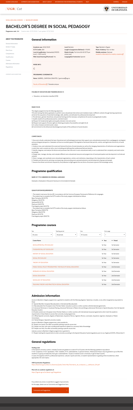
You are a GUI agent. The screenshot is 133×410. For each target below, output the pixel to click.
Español (116, 2)
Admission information (12, 63)
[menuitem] (11, 2)
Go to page (115, 233)
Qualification (9, 57)
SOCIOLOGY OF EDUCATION (41, 280)
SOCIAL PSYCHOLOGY (39, 258)
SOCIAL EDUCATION (39, 275)
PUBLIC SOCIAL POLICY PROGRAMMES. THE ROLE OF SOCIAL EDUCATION (56, 267)
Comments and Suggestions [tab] (41, 390)
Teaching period (66, 233)
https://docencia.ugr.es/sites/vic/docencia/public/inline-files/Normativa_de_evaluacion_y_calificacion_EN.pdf (66, 364)
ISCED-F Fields (10, 47)
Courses (8, 60)
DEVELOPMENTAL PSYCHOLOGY (43, 245)
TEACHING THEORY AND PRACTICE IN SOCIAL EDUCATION (51, 284)
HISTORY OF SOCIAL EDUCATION (43, 254)
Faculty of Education (40, 84)
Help (87, 2)
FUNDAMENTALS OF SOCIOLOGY (43, 249)
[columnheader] (66, 240)
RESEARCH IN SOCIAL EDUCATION (43, 271)
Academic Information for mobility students (109, 54)
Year (42, 233)
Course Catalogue (12, 2)
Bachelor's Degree (32, 20)
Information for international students (69, 2)
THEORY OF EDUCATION (40, 262)
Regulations (9, 67)
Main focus (9, 50)
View (90, 233)
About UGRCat (47, 2)
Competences (10, 53)
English (124, 2)
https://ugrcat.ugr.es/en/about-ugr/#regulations (46, 372)
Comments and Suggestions (30, 2)
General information (12, 43)
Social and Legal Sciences (14, 20)
